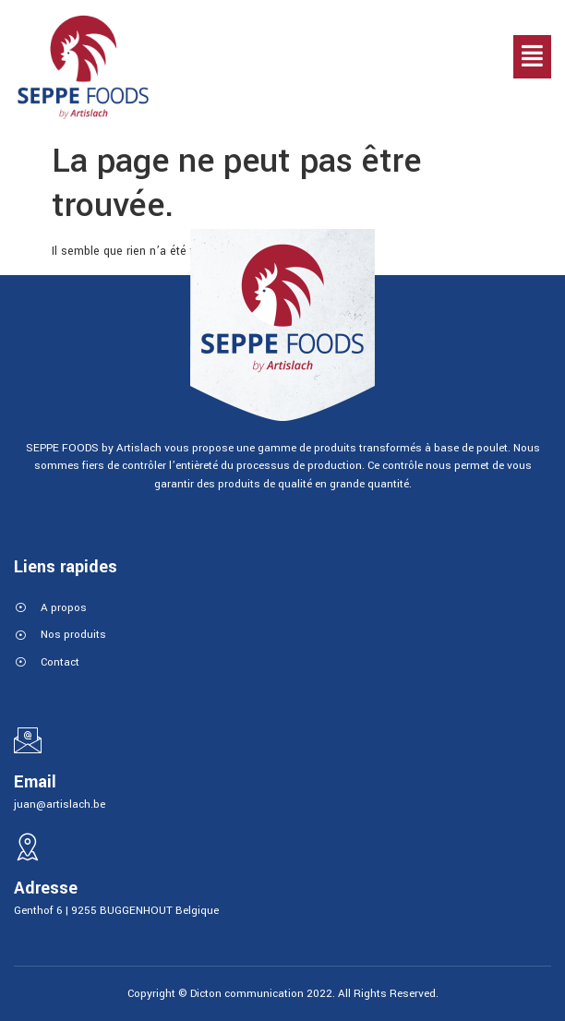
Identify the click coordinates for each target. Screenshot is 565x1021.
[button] (532, 56)
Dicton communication (247, 994)
